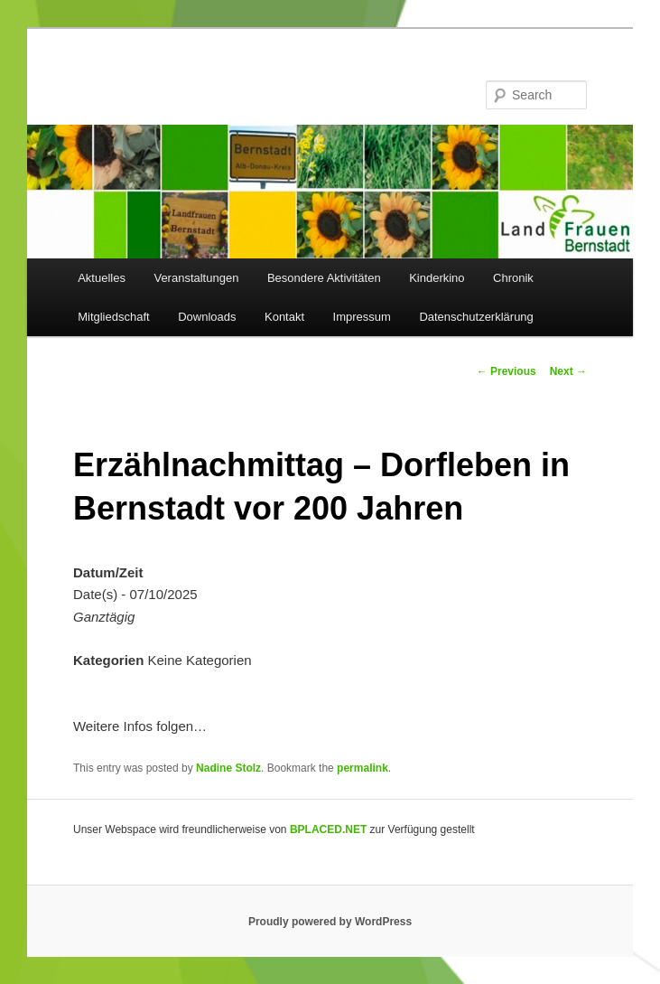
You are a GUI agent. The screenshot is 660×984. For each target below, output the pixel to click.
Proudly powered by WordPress (330, 921)
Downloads (207, 316)
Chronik (513, 278)
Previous (506, 371)
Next (568, 371)
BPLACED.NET (328, 829)
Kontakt (284, 316)
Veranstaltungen (195, 278)
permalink (362, 768)
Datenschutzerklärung (476, 316)
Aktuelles (101, 278)
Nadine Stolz (228, 768)
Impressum (362, 316)
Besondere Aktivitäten (324, 278)
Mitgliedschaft (113, 316)
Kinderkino (436, 278)
